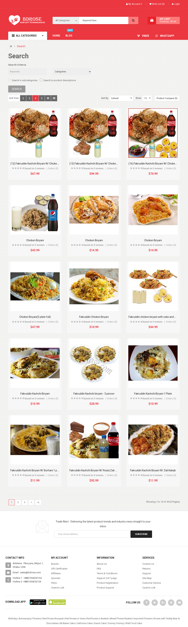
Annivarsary (25, 618)
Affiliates (56, 573)
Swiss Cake (100, 623)
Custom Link (57, 587)
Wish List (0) (158, 4)
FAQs (54, 582)
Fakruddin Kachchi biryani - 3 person (93, 393)
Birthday (12, 618)
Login (176, 4)
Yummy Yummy (116, 623)
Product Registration (107, 582)
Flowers (36, 618)
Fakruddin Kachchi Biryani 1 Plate (153, 393)
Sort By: (105, 98)
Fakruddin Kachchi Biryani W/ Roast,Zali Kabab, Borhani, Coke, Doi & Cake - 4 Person (117, 470)
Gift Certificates (59, 568)
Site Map (147, 578)
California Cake (84, 623)
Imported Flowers (142, 618)
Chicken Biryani (35, 240)
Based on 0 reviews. (35, 168)
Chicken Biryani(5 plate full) (35, 316)
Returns (146, 568)
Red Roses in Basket (97, 618)
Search (21, 46)
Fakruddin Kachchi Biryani (35, 393)
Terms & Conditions (107, 573)
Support (146, 573)
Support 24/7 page (107, 578)
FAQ (99, 568)
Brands (55, 563)
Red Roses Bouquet (53, 618)
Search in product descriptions (58, 80)
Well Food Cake (133, 623)
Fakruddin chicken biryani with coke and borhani (155, 316)
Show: (139, 98)
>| (38, 502)
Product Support (105, 587)
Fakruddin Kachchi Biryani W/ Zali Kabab (153, 470)
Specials (55, 578)
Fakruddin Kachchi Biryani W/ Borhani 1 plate (35, 470)
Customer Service (151, 582)
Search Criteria (17, 64)
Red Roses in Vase (75, 618)
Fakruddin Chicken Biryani (94, 316)
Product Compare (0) (167, 98)
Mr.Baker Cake (67, 623)
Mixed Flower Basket (121, 618)
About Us (102, 563)
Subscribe (141, 534)
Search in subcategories (22, 80)
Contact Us (148, 563)
